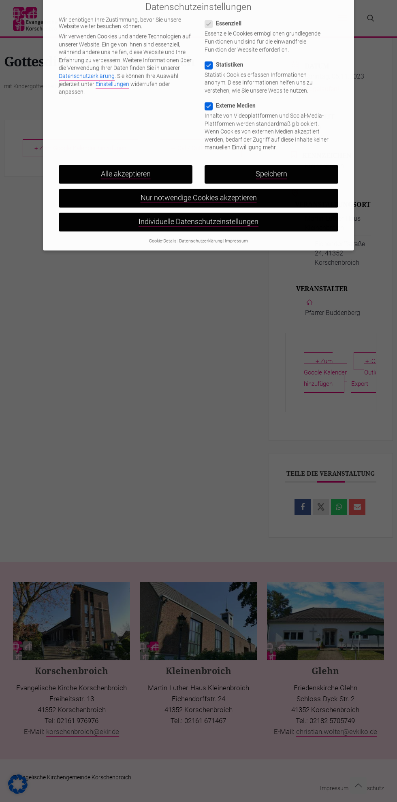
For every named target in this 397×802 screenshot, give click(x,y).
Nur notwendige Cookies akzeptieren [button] (199, 181)
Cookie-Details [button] (163, 223)
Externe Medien (234, 88)
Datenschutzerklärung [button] (200, 223)
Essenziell (226, 6)
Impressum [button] (236, 223)
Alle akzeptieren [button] (126, 157)
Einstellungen (112, 67)
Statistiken (227, 47)
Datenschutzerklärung (87, 58)
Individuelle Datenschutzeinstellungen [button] (198, 205)
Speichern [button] (271, 157)
